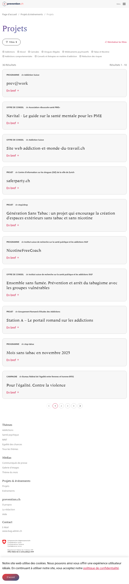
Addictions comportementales (18, 56)
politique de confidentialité (101, 568)
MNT (4, 439)
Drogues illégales (52, 52)
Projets (5, 485)
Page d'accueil (9, 14)
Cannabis (35, 52)
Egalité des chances (12, 444)
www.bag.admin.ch (12, 530)
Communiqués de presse (14, 462)
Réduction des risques (92, 56)
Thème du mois (10, 472)
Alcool (23, 52)
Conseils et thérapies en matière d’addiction (57, 56)
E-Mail (5, 527)
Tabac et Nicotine (101, 52)
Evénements (8, 490)
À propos (7, 504)
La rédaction (8, 509)
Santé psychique (10, 434)
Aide (4, 514)
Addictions (10, 52)
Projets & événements (32, 14)
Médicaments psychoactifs (77, 52)
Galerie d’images (10, 467)
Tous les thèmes (10, 448)
